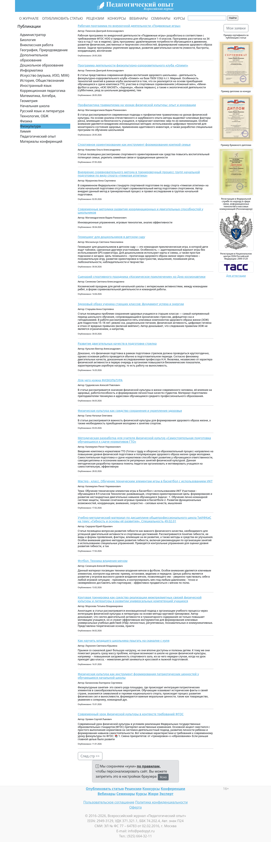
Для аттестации (236, 276)
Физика (26, 121)
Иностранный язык (36, 85)
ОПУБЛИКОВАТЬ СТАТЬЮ (62, 18)
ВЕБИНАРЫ (138, 18)
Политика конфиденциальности (161, 802)
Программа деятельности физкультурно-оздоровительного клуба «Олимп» (133, 65)
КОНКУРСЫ (116, 18)
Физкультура (30, 126)
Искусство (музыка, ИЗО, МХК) (44, 75)
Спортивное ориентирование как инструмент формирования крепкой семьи (134, 144)
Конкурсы (151, 788)
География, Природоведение (44, 50)
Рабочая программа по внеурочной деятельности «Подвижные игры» (129, 26)
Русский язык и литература (42, 111)
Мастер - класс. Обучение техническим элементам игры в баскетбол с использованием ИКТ (145, 481)
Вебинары (107, 793)
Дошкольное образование (41, 65)
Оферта (135, 807)
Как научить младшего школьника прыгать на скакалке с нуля (123, 641)
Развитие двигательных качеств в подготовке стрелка (117, 344)
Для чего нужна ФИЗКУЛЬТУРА (100, 380)
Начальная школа (35, 106)
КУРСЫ (179, 18)
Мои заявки (236, 28)
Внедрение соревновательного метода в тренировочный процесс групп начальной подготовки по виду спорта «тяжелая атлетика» (139, 174)
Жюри (153, 793)
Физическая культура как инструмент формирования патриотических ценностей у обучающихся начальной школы (138, 676)
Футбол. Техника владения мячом (103, 561)
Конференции (173, 788)
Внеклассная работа (36, 45)
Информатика (31, 70)
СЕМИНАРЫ (160, 18)
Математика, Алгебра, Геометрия (38, 98)
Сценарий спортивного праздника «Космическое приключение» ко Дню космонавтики (142, 277)
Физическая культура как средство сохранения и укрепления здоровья (130, 411)
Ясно (163, 777)
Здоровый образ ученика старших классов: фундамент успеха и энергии (131, 304)
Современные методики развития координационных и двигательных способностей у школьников (140, 211)
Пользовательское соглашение (108, 802)
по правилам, (149, 766)
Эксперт (166, 793)
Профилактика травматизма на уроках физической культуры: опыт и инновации (137, 105)
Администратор (33, 34)
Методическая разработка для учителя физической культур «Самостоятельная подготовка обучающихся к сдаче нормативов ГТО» (144, 440)
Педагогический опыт (38, 136)
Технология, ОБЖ (34, 116)
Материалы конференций (41, 141)
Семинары (125, 793)
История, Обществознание (42, 80)
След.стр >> (90, 756)
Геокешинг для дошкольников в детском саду (111, 237)
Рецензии (133, 788)
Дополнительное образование (34, 57)
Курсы (141, 793)
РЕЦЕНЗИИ (95, 18)
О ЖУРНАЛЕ (29, 18)
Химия (25, 131)
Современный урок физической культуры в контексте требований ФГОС (131, 714)
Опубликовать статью (105, 788)
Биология (28, 39)
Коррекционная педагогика (42, 90)
